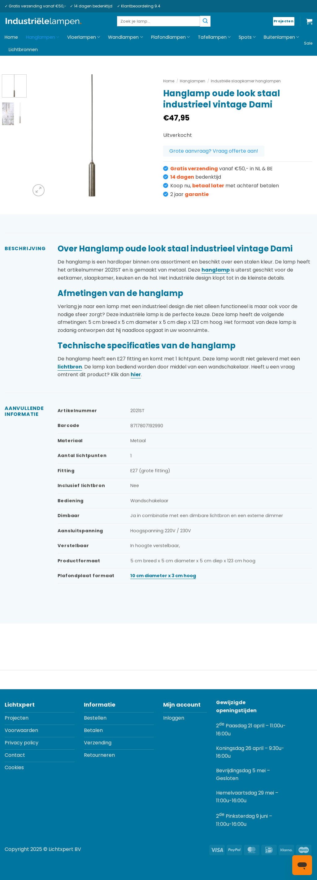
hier (136, 374)
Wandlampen (125, 37)
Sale (308, 43)
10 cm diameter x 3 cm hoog (163, 576)
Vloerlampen (83, 37)
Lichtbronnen (23, 49)
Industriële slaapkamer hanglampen (246, 81)
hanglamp (216, 269)
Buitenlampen (281, 37)
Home (11, 37)
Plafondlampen (170, 37)
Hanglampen (42, 37)
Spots (247, 37)
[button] (309, 21)
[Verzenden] (205, 21)
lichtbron (70, 366)
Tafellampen (214, 37)
